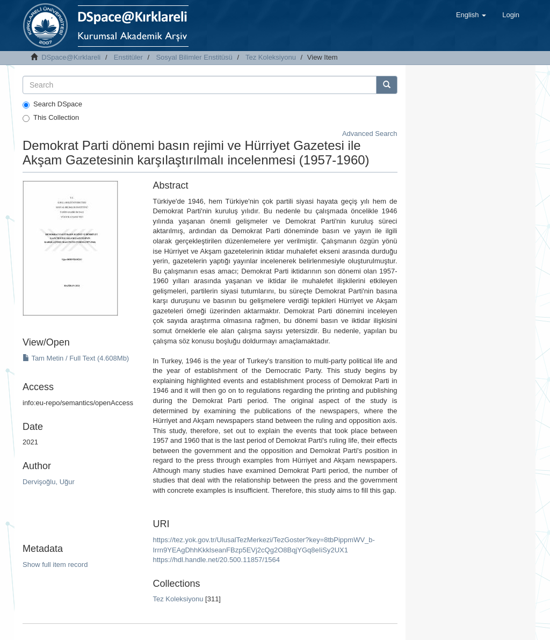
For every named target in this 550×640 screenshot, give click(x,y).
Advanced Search (369, 134)
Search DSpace (52, 104)
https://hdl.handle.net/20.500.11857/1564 (216, 560)
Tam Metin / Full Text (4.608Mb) (76, 358)
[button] (471, 15)
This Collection (51, 117)
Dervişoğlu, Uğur (49, 482)
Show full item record (55, 564)
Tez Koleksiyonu (270, 57)
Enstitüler (128, 57)
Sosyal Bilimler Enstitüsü (194, 57)
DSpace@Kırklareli (70, 57)
